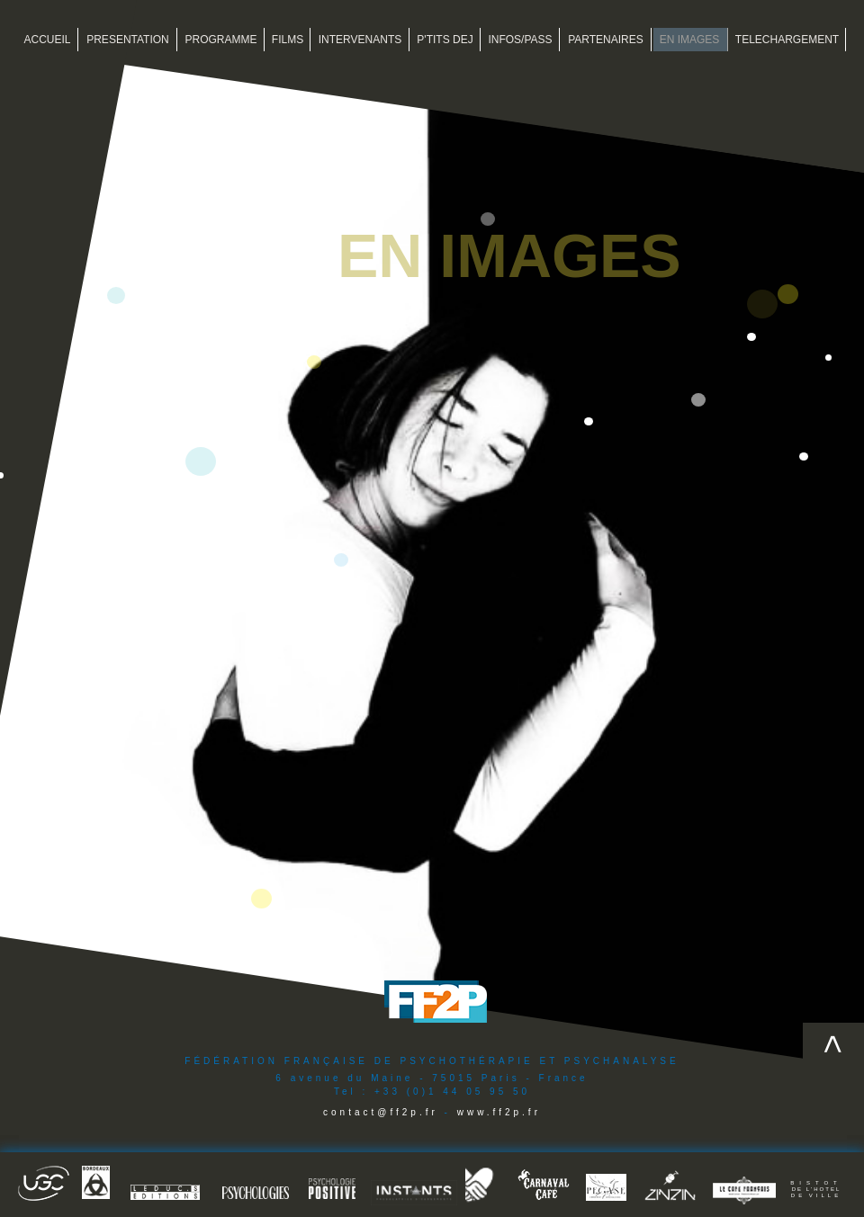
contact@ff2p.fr (380, 1112)
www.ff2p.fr (499, 1112)
